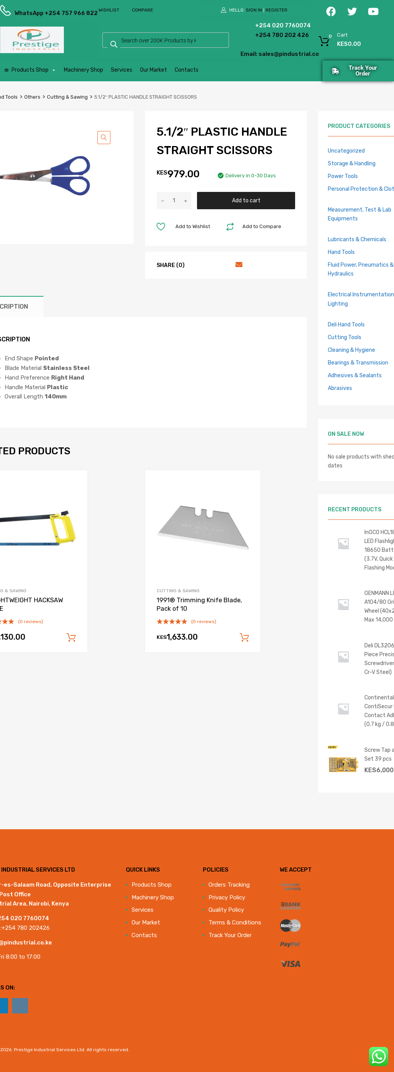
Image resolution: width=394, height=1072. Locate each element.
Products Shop (34, 70)
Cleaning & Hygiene (351, 350)
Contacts (187, 70)
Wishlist (108, 10)
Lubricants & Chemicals (357, 239)
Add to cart (246, 200)
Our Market (153, 70)
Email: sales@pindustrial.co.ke (260, 53)
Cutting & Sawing (67, 97)
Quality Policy (226, 909)
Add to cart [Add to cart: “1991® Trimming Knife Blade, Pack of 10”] (244, 638)
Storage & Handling (352, 163)
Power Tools (343, 176)
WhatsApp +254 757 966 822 (33, 13)
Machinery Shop (83, 70)
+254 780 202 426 (267, 35)
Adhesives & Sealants (355, 375)
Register (276, 10)
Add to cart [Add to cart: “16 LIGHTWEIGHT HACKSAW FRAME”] (71, 638)
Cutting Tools (344, 337)
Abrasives (340, 388)
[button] (103, 137)
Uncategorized (346, 151)
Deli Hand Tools (346, 324)
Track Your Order (230, 935)
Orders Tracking (229, 884)
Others (32, 97)
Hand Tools (341, 252)
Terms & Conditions (235, 922)
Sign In (254, 10)
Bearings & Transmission (358, 363)
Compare (142, 10)
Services (121, 70)
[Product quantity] (174, 200)
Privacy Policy (227, 897)
